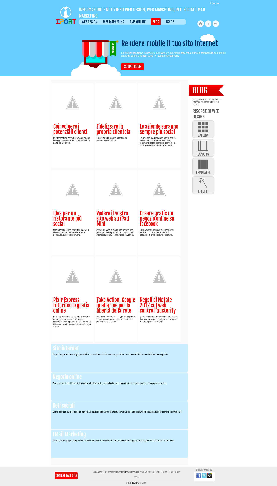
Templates (203, 166)
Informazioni (110, 472)
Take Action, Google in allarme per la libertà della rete (115, 305)
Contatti (121, 472)
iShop (170, 22)
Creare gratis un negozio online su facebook (157, 218)
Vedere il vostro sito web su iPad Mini (112, 218)
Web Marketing (113, 22)
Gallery (203, 129)
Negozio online (67, 377)
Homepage (97, 472)
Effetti (203, 185)
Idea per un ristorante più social (67, 218)
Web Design (89, 22)
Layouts (203, 147)
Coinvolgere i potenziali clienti (70, 129)
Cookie (136, 476)
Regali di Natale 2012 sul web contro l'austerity (158, 305)
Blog (156, 22)
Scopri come (132, 66)
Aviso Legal (141, 483)
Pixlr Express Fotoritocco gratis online (71, 305)
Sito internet (66, 348)
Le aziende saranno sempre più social (159, 129)
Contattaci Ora (66, 475)
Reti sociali (64, 405)
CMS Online (138, 22)
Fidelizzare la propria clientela (113, 129)
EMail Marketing (69, 434)
